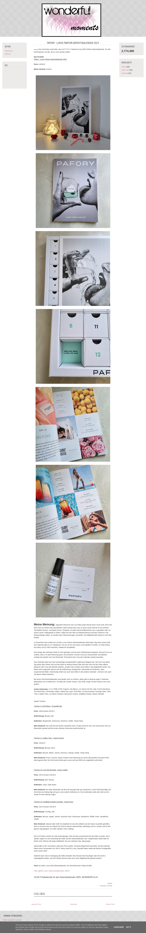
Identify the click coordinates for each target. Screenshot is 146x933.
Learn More (119, 927)
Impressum (9, 51)
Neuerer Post (36, 904)
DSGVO (8, 54)
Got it (128, 927)
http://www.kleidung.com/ (12, 920)
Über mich (125, 70)
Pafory (68, 49)
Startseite (73, 904)
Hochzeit (125, 73)
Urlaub (124, 67)
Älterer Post (110, 904)
